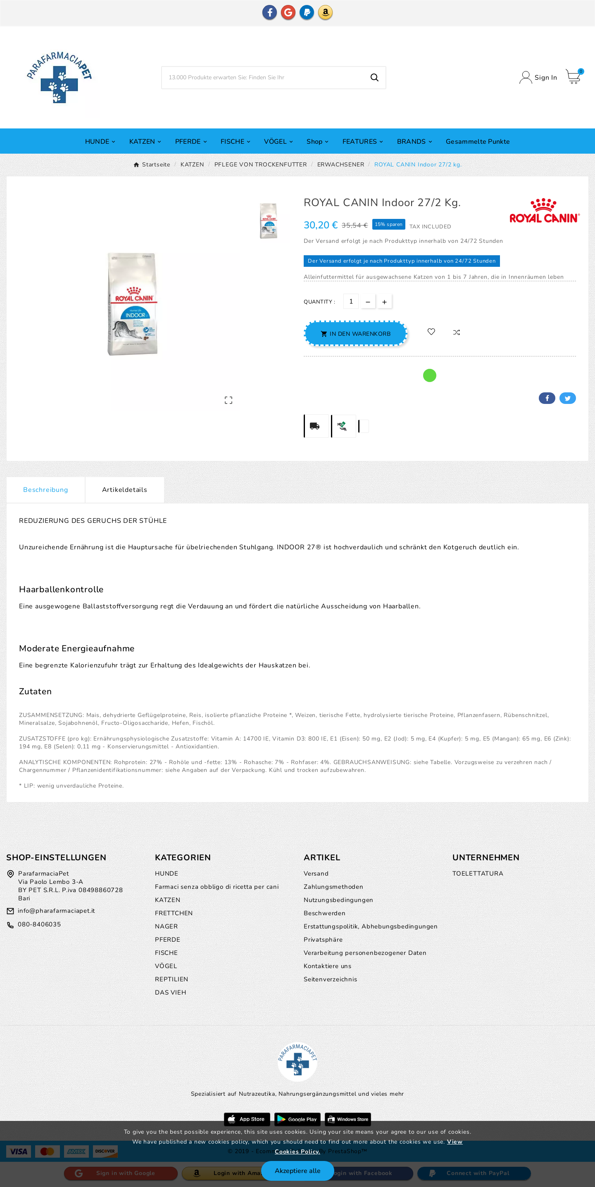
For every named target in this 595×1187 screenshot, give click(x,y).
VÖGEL (166, 966)
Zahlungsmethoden (334, 887)
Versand (316, 873)
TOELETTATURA (478, 873)
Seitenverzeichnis (330, 979)
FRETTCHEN (174, 913)
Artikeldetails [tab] (125, 489)
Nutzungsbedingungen (339, 900)
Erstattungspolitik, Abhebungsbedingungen (371, 926)
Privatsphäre (323, 939)
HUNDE (166, 873)
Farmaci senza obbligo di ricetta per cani (217, 887)
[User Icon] (538, 77)
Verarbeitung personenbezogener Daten (365, 953)
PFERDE (168, 939)
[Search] (375, 78)
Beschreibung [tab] (45, 489)
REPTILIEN (171, 979)
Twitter (567, 398)
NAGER (166, 926)
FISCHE (166, 953)
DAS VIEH (170, 992)
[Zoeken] (263, 77)
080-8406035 (39, 924)
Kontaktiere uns (328, 966)
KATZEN (168, 900)
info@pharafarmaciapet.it (56, 911)
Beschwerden (325, 913)
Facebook (547, 398)
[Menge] (351, 301)
